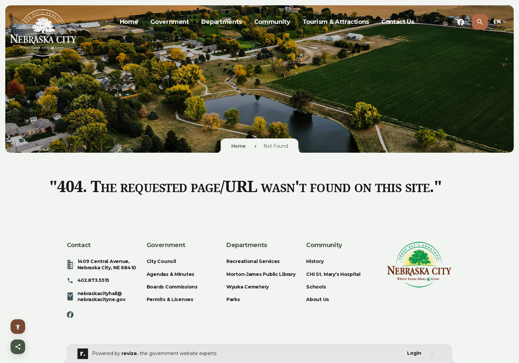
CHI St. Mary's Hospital (333, 274)
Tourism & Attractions (336, 22)
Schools (316, 287)
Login (414, 353)
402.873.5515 (88, 280)
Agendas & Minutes (170, 274)
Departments (221, 22)
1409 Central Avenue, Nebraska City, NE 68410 (101, 264)
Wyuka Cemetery (247, 287)
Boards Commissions (172, 287)
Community (272, 22)
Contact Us (397, 22)
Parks (233, 299)
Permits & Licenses (170, 299)
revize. (129, 353)
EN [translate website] (500, 22)
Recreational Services (253, 261)
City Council (161, 261)
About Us (317, 299)
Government (169, 22)
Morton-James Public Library (260, 274)
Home (129, 22)
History (314, 261)
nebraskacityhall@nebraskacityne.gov (96, 296)
